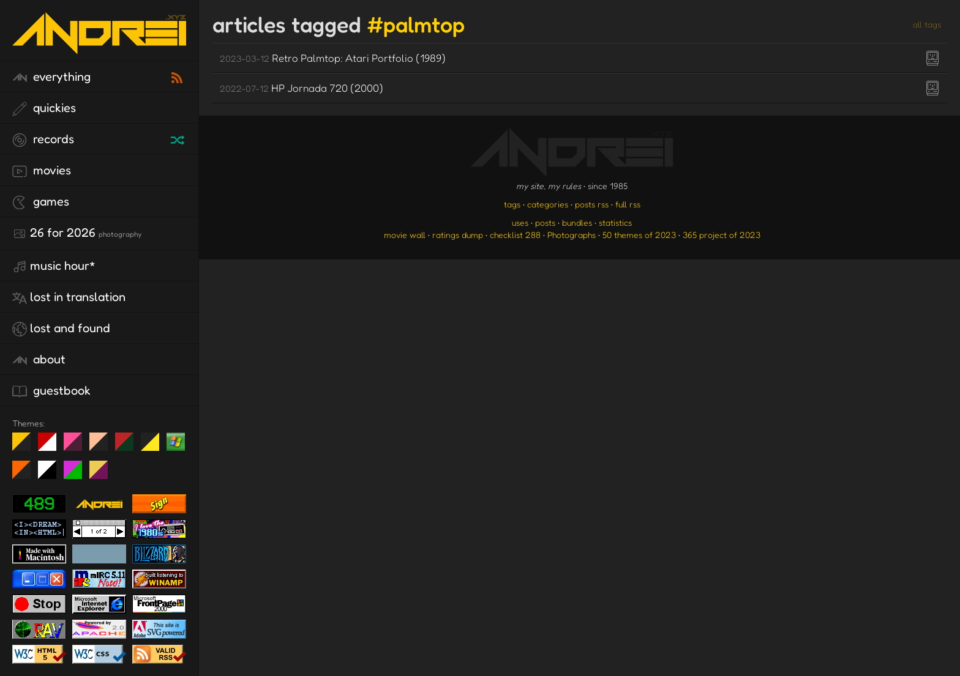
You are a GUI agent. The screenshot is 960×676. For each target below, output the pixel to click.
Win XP (176, 442)
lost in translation (69, 297)
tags (512, 204)
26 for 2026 (76, 233)
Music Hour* (54, 266)
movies (41, 171)
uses (520, 222)
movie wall (405, 234)
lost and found (61, 328)
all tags (927, 24)
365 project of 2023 (721, 234)
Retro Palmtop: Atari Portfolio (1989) (333, 57)
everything (51, 77)
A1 (77, 474)
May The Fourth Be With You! (154, 446)
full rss (627, 204)
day (51, 446)
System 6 (51, 474)
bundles (577, 222)
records (43, 139)
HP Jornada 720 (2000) (301, 87)
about (39, 360)
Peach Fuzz (103, 446)
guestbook (51, 391)
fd (77, 446)
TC (103, 474)
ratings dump (457, 234)
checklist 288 (515, 234)
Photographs (571, 234)
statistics (615, 222)
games (40, 202)
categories (547, 204)
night (26, 446)
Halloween (26, 474)
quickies (44, 108)
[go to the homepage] (99, 46)
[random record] (178, 138)
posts (545, 222)
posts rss (592, 204)
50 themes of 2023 (639, 234)
